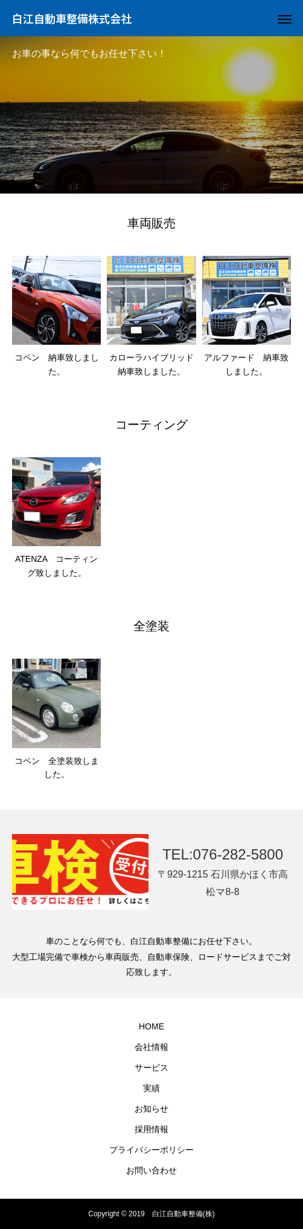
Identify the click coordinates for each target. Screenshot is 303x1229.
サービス (151, 1067)
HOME (151, 1026)
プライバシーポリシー (151, 1150)
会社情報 (151, 1047)
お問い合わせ (151, 1170)
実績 (151, 1088)
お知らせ (151, 1108)
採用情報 (151, 1129)
